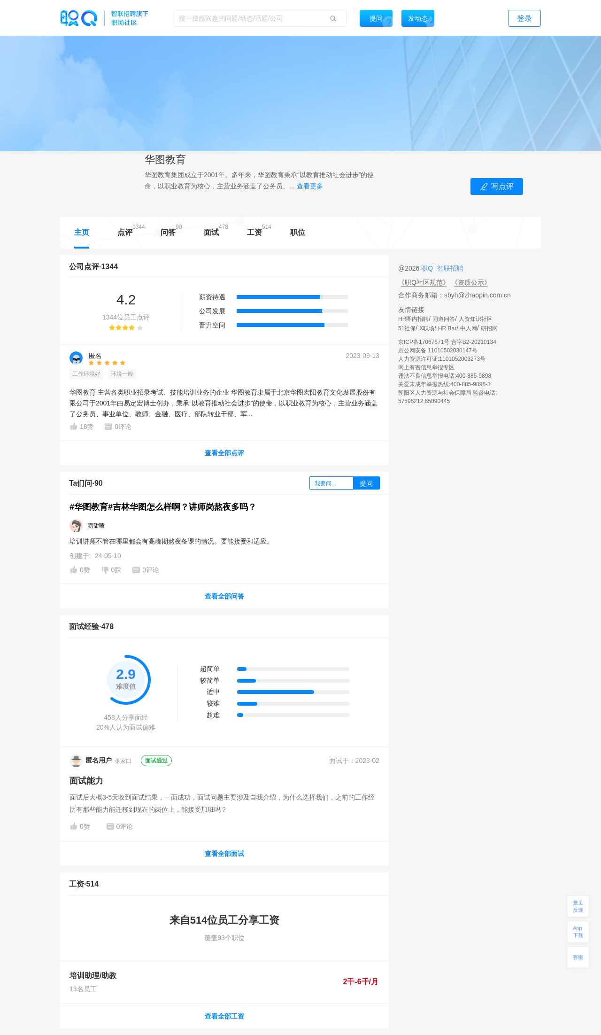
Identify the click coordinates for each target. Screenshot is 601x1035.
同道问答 (443, 319)
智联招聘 (449, 268)
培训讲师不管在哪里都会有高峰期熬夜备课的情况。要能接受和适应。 (171, 541)
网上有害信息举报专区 (426, 367)
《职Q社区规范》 (423, 282)
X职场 (426, 328)
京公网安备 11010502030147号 (438, 350)
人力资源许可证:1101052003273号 (441, 359)
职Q (428, 268)
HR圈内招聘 (413, 319)
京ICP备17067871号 (423, 342)
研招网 (489, 328)
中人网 (468, 328)
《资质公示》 (471, 282)
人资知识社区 (476, 319)
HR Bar (447, 328)
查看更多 (310, 186)
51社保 (407, 328)
